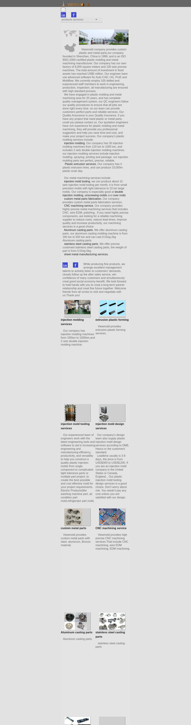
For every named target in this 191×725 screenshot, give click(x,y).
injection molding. (75, 143)
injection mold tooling (77, 181)
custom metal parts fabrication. (83, 198)
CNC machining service (111, 528)
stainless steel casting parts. (81, 243)
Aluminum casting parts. (79, 230)
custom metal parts (73, 528)
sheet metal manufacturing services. (86, 254)
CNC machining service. (79, 205)
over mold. (119, 195)
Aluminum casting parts (76, 632)
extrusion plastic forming (112, 319)
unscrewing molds (96, 195)
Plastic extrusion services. (81, 164)
